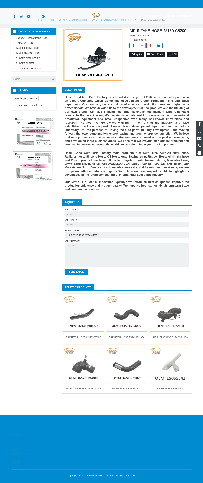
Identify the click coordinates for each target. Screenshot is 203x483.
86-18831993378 (21, 4)
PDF (173, 66)
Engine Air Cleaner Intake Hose (73, 32)
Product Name (72, 244)
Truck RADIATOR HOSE (28, 65)
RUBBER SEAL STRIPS (28, 70)
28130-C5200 (141, 52)
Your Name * (71, 222)
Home (40, 32)
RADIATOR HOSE (25, 55)
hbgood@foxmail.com (46, 4)
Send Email (155, 66)
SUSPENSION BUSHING (28, 81)
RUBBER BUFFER (25, 75)
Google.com (21, 117)
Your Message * (72, 255)
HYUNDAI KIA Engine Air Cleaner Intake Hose (110, 32)
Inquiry (136, 66)
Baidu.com (37, 117)
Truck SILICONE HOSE (27, 60)
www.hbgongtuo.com (26, 110)
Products (52, 32)
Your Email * (71, 233)
